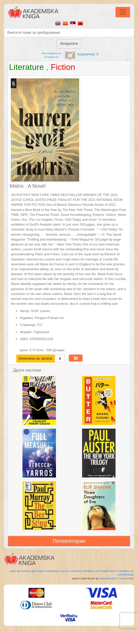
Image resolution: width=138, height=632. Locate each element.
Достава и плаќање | (45, 571)
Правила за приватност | (101, 571)
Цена (24, 350)
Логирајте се (51, 56)
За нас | (66, 571)
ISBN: (24, 339)
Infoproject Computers (117, 578)
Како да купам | (20, 571)
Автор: (25, 311)
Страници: (28, 325)
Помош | (77, 571)
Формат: (26, 332)
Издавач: (27, 318)
